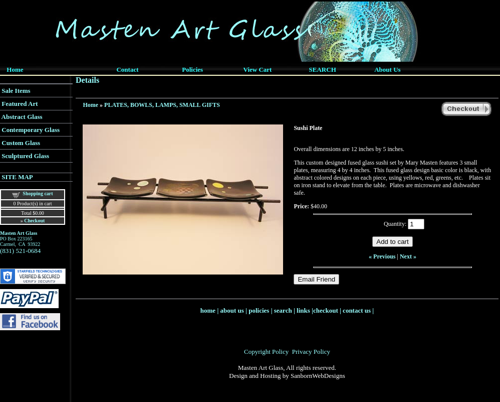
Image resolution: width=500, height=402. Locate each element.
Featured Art (20, 103)
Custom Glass (21, 143)
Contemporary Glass (31, 129)
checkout (325, 310)
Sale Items (16, 90)
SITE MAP (17, 177)
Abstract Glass (22, 116)
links (303, 310)
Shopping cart (38, 193)
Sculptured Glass (25, 156)
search (283, 310)
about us (232, 310)
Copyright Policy (266, 351)
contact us (357, 310)
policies (258, 310)
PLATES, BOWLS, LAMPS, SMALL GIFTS (162, 104)
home (207, 310)
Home (90, 104)
